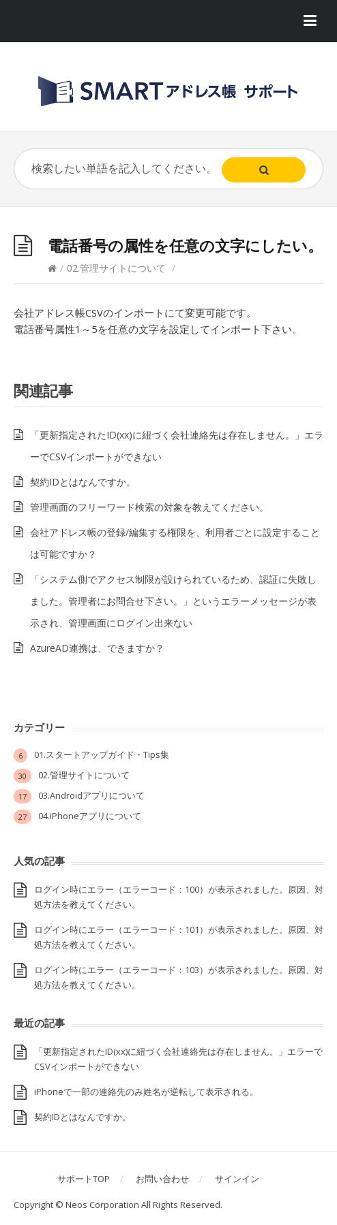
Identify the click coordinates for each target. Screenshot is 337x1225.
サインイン (237, 1179)
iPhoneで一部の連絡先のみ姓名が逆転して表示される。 (146, 1091)
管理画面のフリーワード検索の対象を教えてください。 (149, 506)
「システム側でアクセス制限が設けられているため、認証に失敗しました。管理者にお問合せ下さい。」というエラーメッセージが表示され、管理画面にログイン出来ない (173, 601)
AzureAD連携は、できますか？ (97, 647)
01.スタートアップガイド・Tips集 (101, 754)
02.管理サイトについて (116, 267)
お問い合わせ (162, 1179)
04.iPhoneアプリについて (89, 816)
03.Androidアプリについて (91, 795)
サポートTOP (83, 1179)
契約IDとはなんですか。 (83, 481)
